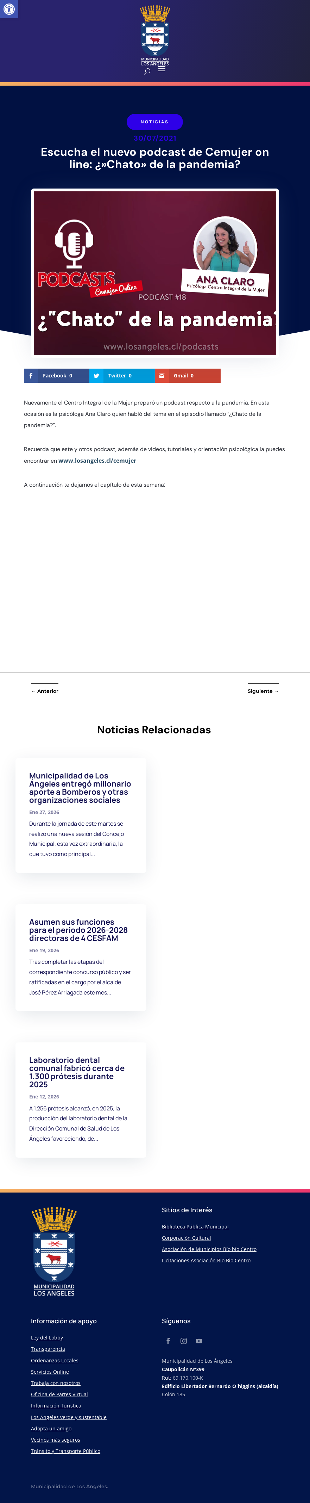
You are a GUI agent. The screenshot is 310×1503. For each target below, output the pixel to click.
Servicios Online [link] (50, 1371)
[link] (9, 9)
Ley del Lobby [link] (47, 1337)
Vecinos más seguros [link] (55, 1439)
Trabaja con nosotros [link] (56, 1383)
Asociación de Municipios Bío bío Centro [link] (209, 1249)
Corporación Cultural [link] (186, 1237)
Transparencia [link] (48, 1348)
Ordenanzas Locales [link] (54, 1360)
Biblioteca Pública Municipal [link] (195, 1226)
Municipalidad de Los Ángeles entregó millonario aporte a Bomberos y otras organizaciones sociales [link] (80, 787)
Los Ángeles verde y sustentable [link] (69, 1417)
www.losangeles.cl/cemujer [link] (97, 460)
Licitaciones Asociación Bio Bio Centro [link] (206, 1260)
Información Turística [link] (56, 1405)
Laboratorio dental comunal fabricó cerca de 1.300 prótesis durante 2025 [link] (77, 1072)
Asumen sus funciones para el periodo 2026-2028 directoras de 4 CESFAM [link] (78, 930)
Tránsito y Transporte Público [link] (65, 1451)
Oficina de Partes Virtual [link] (59, 1394)
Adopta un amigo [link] (51, 1428)
